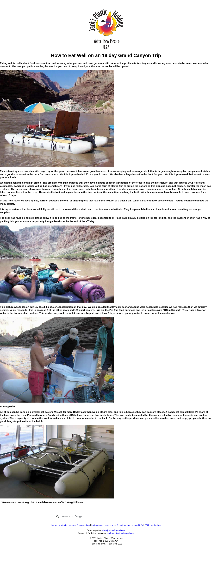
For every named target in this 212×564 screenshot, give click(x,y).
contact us (156, 525)
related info (137, 525)
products (63, 525)
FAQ (147, 525)
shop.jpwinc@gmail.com (113, 530)
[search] (105, 517)
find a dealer (97, 525)
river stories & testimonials (117, 525)
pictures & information (79, 525)
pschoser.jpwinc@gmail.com (120, 533)
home (54, 525)
